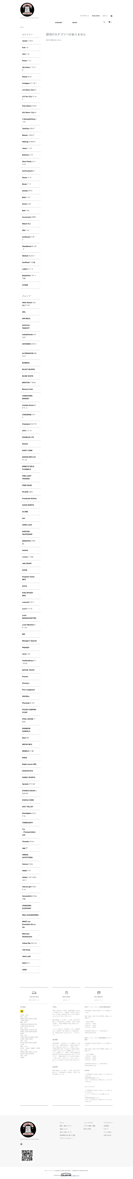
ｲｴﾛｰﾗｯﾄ (29, 943)
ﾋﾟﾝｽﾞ (26, 230)
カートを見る (107, 1132)
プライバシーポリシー (66, 1138)
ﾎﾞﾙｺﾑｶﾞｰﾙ (29, 888)
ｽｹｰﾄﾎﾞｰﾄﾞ (29, 247)
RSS (85, 1129)
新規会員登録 (96, 15)
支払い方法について (65, 1132)
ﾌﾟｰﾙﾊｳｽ (29, 720)
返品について (64, 1129)
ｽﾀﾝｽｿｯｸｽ (29, 792)
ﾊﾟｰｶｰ (26, 61)
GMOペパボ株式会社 (73, 1170)
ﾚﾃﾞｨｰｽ (27, 269)
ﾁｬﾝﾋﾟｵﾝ (29, 424)
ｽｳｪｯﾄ (27, 77)
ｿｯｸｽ (26, 204)
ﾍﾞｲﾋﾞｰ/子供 (29, 277)
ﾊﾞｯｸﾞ (26, 197)
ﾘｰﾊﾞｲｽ (27, 609)
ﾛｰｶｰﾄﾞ (28, 602)
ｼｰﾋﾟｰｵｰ (27, 431)
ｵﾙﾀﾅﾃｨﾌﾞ (29, 354)
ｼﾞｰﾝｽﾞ (27, 148)
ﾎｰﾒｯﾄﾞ (28, 703)
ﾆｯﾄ (25, 47)
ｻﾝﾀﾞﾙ (27, 191)
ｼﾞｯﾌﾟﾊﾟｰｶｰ (29, 68)
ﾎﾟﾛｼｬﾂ (29, 106)
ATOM (89, 1129)
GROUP (74, 22)
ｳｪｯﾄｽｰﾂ (28, 256)
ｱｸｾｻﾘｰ (29, 217)
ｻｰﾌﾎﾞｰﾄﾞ (29, 238)
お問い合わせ (107, 1135)
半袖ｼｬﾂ (29, 112)
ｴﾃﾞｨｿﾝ (29, 458)
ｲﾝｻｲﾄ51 (28, 542)
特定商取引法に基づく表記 (67, 1135)
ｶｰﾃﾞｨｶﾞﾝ (29, 83)
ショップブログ (88, 1122)
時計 (26, 224)
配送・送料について (65, 1126)
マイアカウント (84, 15)
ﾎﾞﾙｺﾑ (27, 864)
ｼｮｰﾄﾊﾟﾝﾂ (28, 163)
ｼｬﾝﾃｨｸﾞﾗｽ (29, 814)
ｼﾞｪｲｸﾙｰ (28, 557)
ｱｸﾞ (25, 848)
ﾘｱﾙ (25, 738)
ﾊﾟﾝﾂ (27, 155)
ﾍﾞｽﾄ (25, 54)
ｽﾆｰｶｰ (27, 178)
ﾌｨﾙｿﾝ (27, 492)
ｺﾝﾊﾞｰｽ (29, 416)
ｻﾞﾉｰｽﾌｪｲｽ (29, 662)
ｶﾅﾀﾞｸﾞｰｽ (29, 406)
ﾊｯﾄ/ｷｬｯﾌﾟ (29, 142)
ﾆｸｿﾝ (26, 654)
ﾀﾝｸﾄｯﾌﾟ (28, 128)
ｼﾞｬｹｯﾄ (27, 41)
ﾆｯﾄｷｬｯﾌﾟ (28, 135)
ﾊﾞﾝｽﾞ (26, 871)
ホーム (22, 27)
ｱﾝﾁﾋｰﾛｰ (29, 345)
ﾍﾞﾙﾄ (25, 211)
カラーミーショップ (50, 1170)
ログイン (105, 15)
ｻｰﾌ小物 (28, 262)
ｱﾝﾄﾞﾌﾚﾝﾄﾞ (29, 336)
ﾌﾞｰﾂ (26, 184)
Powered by (66, 1174)
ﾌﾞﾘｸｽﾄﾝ (29, 383)
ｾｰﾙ (26, 963)
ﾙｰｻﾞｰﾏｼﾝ (29, 626)
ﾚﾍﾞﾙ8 (27, 751)
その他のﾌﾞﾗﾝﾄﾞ (29, 304)
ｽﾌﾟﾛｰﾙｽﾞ (29, 784)
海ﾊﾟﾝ (28, 171)
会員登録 (106, 1126)
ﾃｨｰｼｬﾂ (29, 120)
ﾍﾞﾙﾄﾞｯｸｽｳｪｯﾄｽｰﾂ (29, 878)
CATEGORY (58, 22)
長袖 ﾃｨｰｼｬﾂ (29, 98)
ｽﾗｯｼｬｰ (28, 841)
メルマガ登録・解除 (89, 1126)
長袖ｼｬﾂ (29, 90)
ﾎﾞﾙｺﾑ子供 (29, 897)
